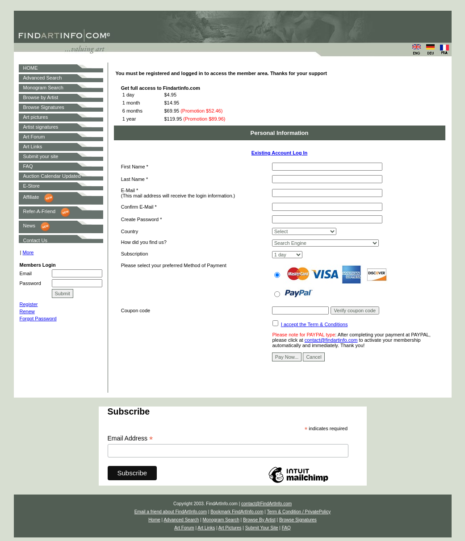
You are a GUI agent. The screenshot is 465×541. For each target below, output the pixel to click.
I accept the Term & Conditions (314, 324)
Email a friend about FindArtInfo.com (170, 511)
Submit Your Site (261, 527)
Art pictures (35, 117)
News (29, 225)
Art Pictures (230, 527)
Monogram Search (43, 87)
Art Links (32, 146)
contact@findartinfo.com (331, 340)
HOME (30, 68)
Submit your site (41, 156)
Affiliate (31, 197)
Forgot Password (38, 318)
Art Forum (34, 136)
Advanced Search (42, 77)
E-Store (31, 186)
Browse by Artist (41, 97)
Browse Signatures (43, 107)
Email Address (130, 438)
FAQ (28, 166)
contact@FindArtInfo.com (266, 503)
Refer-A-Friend (39, 211)
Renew (27, 311)
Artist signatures (41, 127)
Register (29, 304)
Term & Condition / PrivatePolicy (299, 511)
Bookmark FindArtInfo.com (236, 511)
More (28, 252)
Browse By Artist (259, 519)
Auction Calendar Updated (52, 176)
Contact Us (35, 240)
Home (154, 519)
